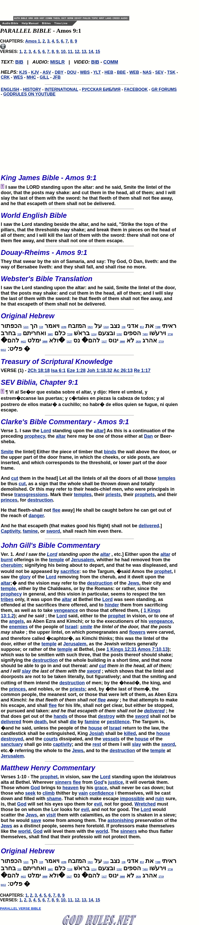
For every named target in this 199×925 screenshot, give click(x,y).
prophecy (34, 436)
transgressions (31, 494)
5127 (104, 341)
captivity (62, 744)
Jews (133, 583)
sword (53, 531)
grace (101, 787)
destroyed (12, 738)
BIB (19, 62)
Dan (148, 436)
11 (70, 51)
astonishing (121, 820)
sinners (63, 782)
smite (86, 626)
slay (26, 671)
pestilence (118, 721)
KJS (23, 72)
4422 (23, 341)
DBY (59, 72)
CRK (5, 77)
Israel (71, 626)
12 (77, 51)
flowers (137, 632)
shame (54, 798)
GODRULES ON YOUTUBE (29, 94)
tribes (7, 599)
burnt (7, 559)
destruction (40, 500)
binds (110, 451)
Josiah (96, 733)
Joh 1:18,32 (99, 370)
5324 (106, 327)
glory (25, 576)
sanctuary (12, 744)
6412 (3, 349)
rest (97, 744)
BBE (121, 72)
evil (98, 804)
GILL (44, 77)
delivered (149, 525)
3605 (50, 334)
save (36, 820)
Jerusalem (82, 559)
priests (113, 494)
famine (30, 531)
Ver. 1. (24, 554)
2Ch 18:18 (39, 370)
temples (166, 478)
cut (14, 478)
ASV (46, 72)
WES (18, 77)
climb (48, 793)
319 (19, 334)
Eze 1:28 (76, 370)
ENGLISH (10, 89)
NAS (147, 72)
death (40, 721)
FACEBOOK (136, 89)
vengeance (66, 610)
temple (56, 559)
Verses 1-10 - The (89, 770)
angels (16, 621)
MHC (31, 77)
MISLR (57, 62)
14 (91, 51)
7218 (69, 334)
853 (142, 327)
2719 (161, 341)
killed (130, 733)
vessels (111, 738)
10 (63, 51)
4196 (63, 327)
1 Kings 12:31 (121, 649)
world (24, 831)
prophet (163, 571)
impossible (132, 798)
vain (83, 793)
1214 (93, 334)
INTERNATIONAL (61, 89)
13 (84, 51)
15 (97, 51)
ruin (159, 798)
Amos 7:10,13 (153, 649)
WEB (134, 72)
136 (123, 327)
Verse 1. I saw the (89, 424)
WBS (85, 72)
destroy (106, 716)
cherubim (11, 565)
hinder (112, 604)
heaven (70, 787)
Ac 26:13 (123, 370)
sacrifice (69, 571)
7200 (157, 327)
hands (60, 716)
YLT (97, 72)
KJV (35, 72)
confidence (101, 793)
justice (115, 782)
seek (30, 793)
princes (9, 500)
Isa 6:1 (58, 370)
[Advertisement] (73, 8)
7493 (145, 334)
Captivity (10, 531)
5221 (26, 327)
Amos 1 (32, 41)
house (95, 728)
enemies (18, 626)
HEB (108, 72)
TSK (171, 72)
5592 (119, 334)
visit (51, 815)
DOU (71, 72)
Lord (46, 430)
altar (99, 430)
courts (51, 738)
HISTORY (32, 89)
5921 (90, 327)
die (73, 721)
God (98, 782)
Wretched (145, 804)
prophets (145, 494)
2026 (138, 341)
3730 (170, 334)
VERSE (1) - (89, 364)
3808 (122, 341)
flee (56, 510)
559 (41, 327)
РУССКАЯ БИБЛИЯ (101, 89)
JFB (57, 77)
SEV (159, 72)
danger (36, 515)
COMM (110, 62)
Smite (7, 451)
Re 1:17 (142, 370)
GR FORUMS (164, 89)
